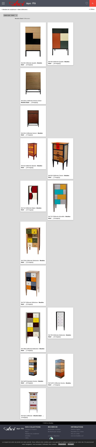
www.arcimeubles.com (77, 436)
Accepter (71, 444)
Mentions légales (75, 429)
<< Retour (91, 9)
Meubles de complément (9, 9)
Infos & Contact (75, 434)
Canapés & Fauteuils (31, 429)
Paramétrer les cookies (77, 432)
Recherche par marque (54, 432)
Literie (26, 438)
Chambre (27, 436)
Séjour (27, 432)
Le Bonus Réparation (54, 436)
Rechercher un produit (54, 429)
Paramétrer (62, 444)
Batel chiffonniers (22, 9)
